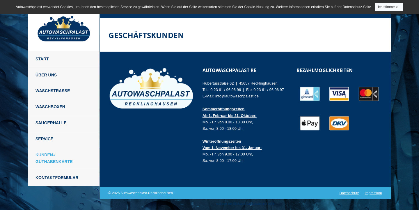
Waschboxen (50, 106)
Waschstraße (52, 90)
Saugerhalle (51, 122)
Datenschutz (349, 193)
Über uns (46, 75)
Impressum (373, 193)
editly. (271, 203)
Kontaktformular (57, 177)
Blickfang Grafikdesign (247, 203)
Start (42, 59)
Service (44, 138)
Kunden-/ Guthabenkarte (54, 158)
